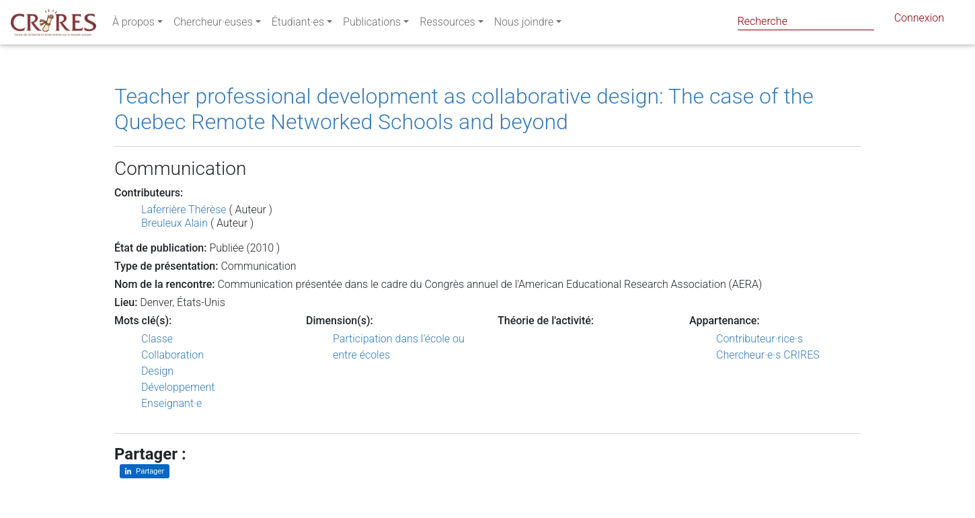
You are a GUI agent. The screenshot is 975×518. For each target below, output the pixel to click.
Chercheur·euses (213, 24)
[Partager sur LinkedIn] (144, 471)
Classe (157, 338)
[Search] (806, 21)
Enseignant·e (171, 403)
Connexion (919, 20)
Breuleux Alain (174, 223)
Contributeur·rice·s (759, 338)
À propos (133, 24)
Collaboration (172, 354)
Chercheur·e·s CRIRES (768, 354)
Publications (372, 24)
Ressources (447, 24)
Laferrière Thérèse (184, 209)
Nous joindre (524, 24)
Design (157, 371)
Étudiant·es (298, 24)
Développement (178, 387)
